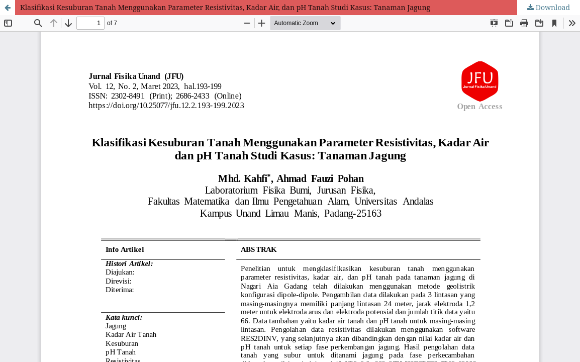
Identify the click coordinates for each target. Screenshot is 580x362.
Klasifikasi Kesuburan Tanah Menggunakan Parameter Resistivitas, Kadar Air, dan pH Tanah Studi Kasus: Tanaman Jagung (225, 7)
